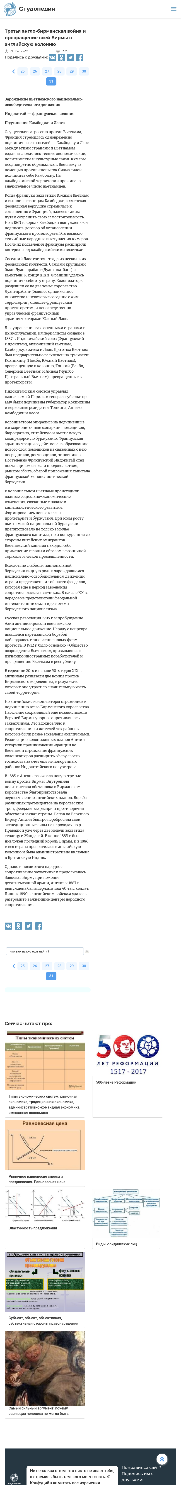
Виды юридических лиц (116, 1244)
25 (23, 71)
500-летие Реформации (116, 1082)
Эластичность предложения (33, 1228)
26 (35, 71)
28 (59, 71)
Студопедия (29, 9)
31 (51, 81)
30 (84, 71)
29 (72, 71)
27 (47, 71)
